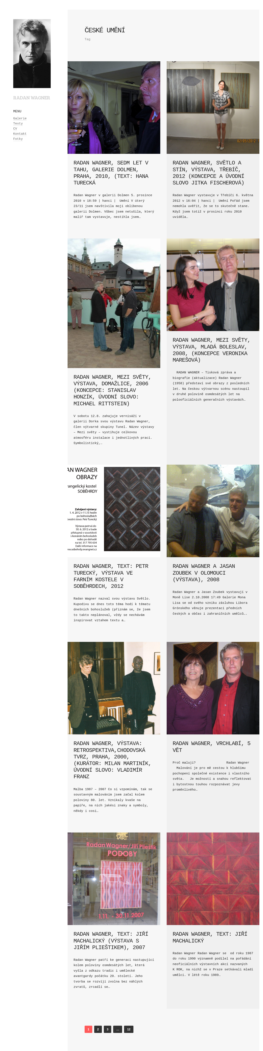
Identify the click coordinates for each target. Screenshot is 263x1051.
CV (15, 129)
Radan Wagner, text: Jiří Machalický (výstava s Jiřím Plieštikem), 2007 (111, 941)
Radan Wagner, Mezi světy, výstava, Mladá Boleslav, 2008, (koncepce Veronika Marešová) (211, 350)
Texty (18, 124)
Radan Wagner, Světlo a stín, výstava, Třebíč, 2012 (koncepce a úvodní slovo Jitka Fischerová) (208, 173)
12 (128, 1029)
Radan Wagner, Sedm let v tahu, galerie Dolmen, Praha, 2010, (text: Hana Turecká (111, 173)
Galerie (20, 118)
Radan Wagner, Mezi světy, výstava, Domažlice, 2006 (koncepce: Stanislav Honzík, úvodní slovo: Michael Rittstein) (112, 390)
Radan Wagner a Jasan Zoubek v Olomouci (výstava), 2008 (204, 573)
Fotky (18, 139)
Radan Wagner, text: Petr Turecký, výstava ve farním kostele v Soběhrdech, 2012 (111, 576)
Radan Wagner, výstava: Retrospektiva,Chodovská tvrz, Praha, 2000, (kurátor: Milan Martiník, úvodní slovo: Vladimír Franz (112, 760)
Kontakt (20, 134)
